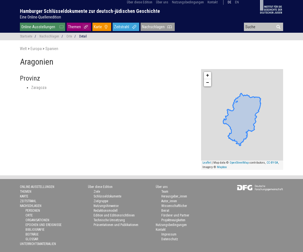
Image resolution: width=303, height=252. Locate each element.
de (229, 2)
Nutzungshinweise (106, 206)
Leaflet (206, 162)
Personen (32, 211)
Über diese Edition (139, 2)
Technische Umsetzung (109, 220)
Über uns (162, 2)
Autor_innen (169, 201)
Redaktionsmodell (106, 211)
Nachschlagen (153, 27)
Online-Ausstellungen (38, 27)
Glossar (31, 239)
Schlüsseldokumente (107, 196)
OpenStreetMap (239, 162)
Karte (98, 27)
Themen (74, 27)
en (237, 2)
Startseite (26, 36)
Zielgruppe (101, 201)
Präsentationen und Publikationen (116, 225)
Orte (69, 36)
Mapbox (222, 167)
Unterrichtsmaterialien (38, 244)
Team (164, 192)
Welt (24, 48)
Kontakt (213, 2)
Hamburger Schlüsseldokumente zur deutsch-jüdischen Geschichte (90, 11)
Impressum (168, 234)
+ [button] (207, 75)
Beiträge (32, 234)
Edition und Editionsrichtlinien (114, 215)
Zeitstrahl (121, 27)
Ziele (97, 192)
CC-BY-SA (272, 162)
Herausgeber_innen (174, 196)
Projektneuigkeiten (173, 220)
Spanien (51, 48)
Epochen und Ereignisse (43, 225)
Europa (37, 48)
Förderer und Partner (175, 215)
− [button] (207, 82)
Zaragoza (38, 87)
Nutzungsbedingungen (188, 2)
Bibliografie (35, 230)
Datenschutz (169, 239)
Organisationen (37, 220)
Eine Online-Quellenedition (40, 17)
